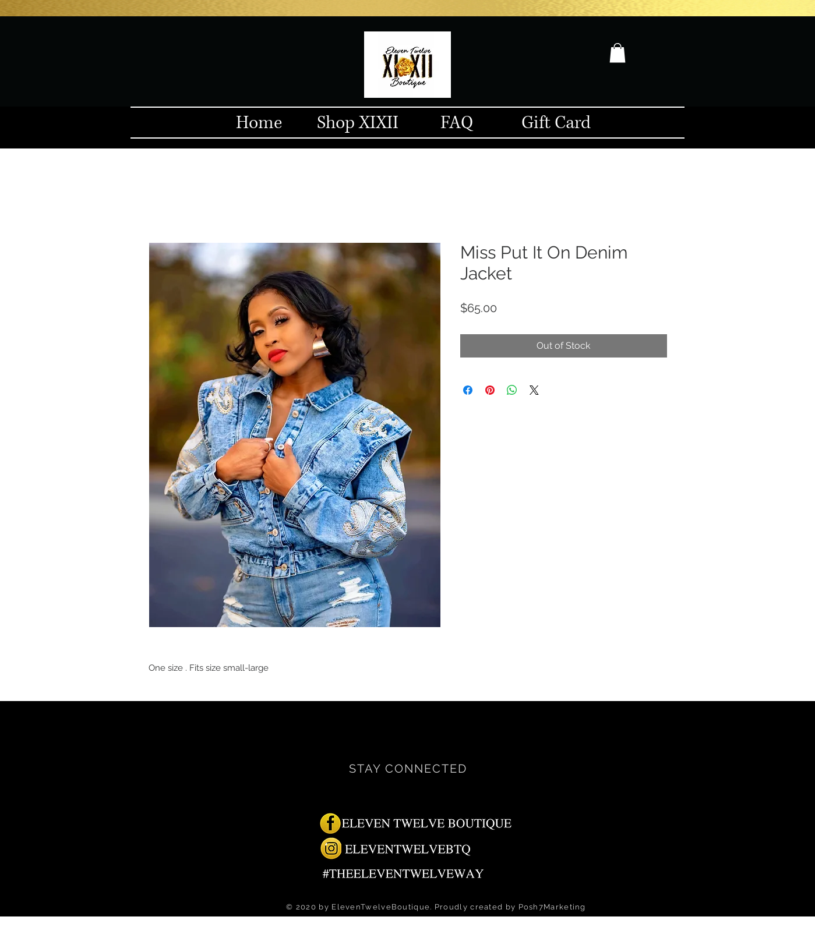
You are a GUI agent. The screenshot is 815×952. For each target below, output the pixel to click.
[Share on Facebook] (468, 390)
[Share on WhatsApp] (512, 390)
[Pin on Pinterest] (490, 390)
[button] (617, 52)
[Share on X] (534, 390)
